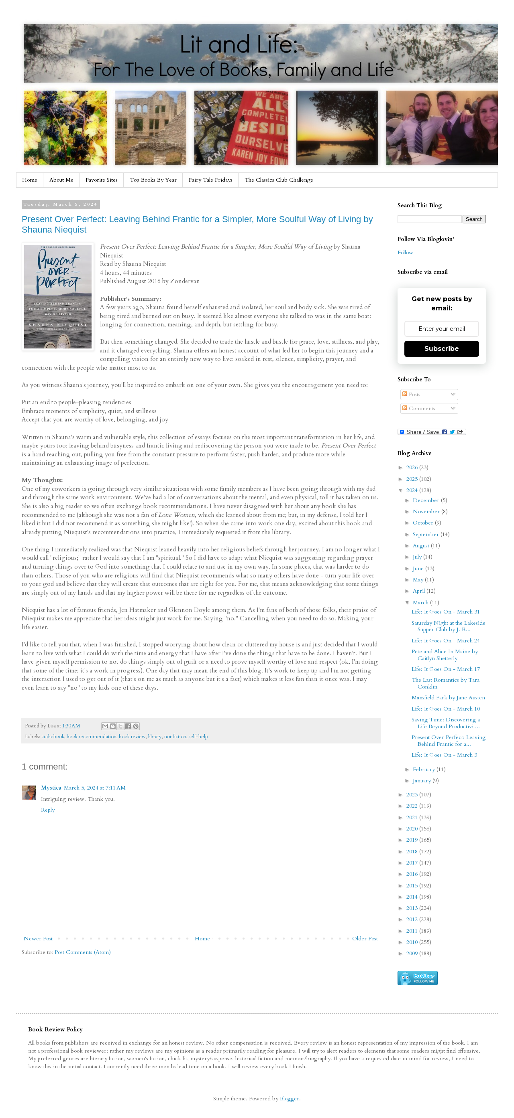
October (424, 523)
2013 (412, 908)
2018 (412, 851)
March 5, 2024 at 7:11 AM (95, 788)
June (419, 568)
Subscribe (441, 348)
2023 (412, 794)
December (427, 500)
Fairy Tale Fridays (211, 180)
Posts (411, 394)
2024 (412, 490)
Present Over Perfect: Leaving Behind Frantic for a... (448, 740)
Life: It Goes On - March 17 (446, 669)
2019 (412, 840)
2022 (412, 806)
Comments (418, 408)
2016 (412, 874)
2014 (412, 897)
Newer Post (38, 938)
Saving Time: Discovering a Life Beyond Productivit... (446, 723)
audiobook (52, 736)
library (155, 736)
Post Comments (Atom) (83, 952)
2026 (412, 467)
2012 (412, 919)
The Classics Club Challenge (279, 180)
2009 (412, 953)
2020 (412, 828)
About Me (61, 180)
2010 (412, 942)
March (421, 602)
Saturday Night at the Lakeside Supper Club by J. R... (448, 626)
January (422, 780)
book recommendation (91, 736)
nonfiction (175, 736)
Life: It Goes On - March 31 (446, 612)
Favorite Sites (102, 180)
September (427, 534)
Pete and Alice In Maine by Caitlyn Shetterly (445, 655)
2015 (412, 885)
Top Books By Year (153, 180)
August (422, 545)
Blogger (289, 1098)
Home (29, 180)
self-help (198, 736)
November (427, 511)
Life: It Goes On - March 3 (444, 755)
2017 (412, 863)
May (419, 579)
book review (132, 736)
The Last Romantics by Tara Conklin (445, 683)
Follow (405, 252)
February (424, 769)
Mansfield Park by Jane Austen (448, 697)
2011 (412, 931)
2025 (412, 479)
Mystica (51, 788)
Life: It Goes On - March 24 (446, 640)
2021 (412, 817)
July (418, 557)
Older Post (365, 938)
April (419, 591)
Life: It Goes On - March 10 (446, 709)
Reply (48, 810)
